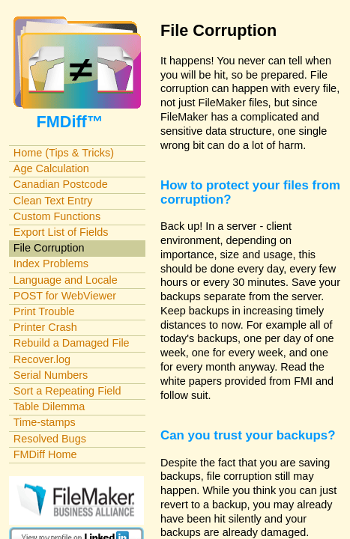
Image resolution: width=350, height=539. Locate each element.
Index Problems (50, 264)
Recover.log (41, 359)
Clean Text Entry (53, 201)
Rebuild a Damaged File (71, 343)
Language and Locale (65, 280)
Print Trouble (44, 311)
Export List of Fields (61, 232)
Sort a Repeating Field (67, 391)
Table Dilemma (49, 406)
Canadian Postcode (60, 184)
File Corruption (49, 248)
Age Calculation (51, 168)
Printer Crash (45, 327)
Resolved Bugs (49, 439)
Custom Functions (56, 216)
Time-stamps (44, 422)
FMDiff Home (45, 454)
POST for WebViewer (64, 296)
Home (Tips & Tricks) (63, 153)
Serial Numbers (50, 375)
